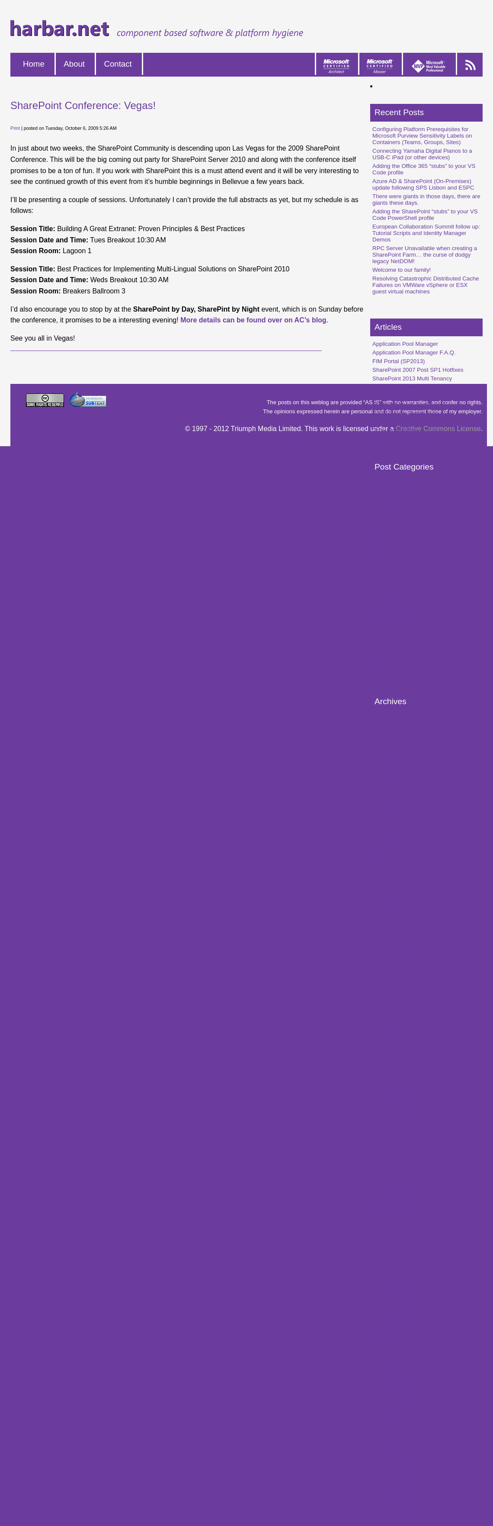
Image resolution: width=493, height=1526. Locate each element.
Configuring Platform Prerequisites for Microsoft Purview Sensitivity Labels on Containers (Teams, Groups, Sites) (422, 135)
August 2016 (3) (392, 830)
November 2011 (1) (397, 1021)
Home (34, 63)
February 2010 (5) (395, 1168)
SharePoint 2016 (393, 621)
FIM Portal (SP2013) (398, 361)
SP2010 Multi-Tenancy (401, 396)
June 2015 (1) (390, 856)
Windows (384, 544)
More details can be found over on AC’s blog (253, 320)
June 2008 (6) (390, 1333)
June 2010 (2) (390, 1133)
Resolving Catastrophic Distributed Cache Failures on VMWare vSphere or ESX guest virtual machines (425, 285)
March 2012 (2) (391, 1004)
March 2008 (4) (391, 1358)
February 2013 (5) (395, 943)
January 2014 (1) (394, 900)
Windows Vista (391, 483)
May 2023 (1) (389, 727)
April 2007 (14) (391, 1445)
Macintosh (385, 526)
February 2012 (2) (395, 1012)
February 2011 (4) (395, 1082)
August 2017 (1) (392, 796)
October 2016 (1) (394, 813)
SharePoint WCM (394, 509)
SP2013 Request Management (411, 422)
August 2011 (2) (392, 1038)
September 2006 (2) (398, 1506)
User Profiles (388, 561)
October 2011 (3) (394, 1030)
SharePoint (386, 492)
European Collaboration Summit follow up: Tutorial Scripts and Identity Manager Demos (426, 233)
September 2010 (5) (398, 1107)
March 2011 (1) (391, 1073)
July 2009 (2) (389, 1220)
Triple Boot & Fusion (398, 430)
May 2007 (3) (389, 1436)
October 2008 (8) (394, 1298)
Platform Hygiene (394, 500)
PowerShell (386, 665)
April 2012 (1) (389, 995)
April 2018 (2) (389, 779)
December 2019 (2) (397, 735)
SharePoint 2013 (393, 570)
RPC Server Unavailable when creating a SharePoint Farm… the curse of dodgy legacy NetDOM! (424, 254)
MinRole (383, 639)
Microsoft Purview (395, 673)
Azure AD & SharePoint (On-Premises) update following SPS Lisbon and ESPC (423, 184)
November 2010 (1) (397, 1090)
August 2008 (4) (392, 1315)
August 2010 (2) (392, 1116)
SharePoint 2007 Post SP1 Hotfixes (417, 370)
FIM (377, 578)
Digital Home (388, 535)
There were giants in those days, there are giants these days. (426, 199)
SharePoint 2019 (393, 647)
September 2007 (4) (398, 1402)
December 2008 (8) (397, 1281)
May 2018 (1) (389, 770)
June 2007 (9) (390, 1428)
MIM (378, 656)
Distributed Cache (395, 630)
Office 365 (385, 613)
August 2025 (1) (392, 718)
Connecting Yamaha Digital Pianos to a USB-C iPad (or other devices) (422, 154)
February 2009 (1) (395, 1263)
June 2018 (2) (390, 761)
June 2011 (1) (390, 1056)
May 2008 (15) (391, 1341)
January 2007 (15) (395, 1471)
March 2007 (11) (393, 1454)
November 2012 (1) (397, 952)
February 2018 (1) (395, 787)
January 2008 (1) (394, 1376)
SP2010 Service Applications (409, 404)
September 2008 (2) (398, 1307)
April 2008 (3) (389, 1350)
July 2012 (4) (389, 978)
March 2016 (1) (391, 848)
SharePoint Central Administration (415, 387)
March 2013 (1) (391, 934)
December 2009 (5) (397, 1185)
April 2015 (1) (389, 865)
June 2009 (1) (390, 1229)
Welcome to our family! (401, 270)
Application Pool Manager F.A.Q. (414, 352)
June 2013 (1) (390, 926)
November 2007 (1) (397, 1384)
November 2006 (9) (397, 1488)
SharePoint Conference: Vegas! (83, 105)
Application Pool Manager (405, 344)
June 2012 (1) (390, 986)
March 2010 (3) (391, 1159)
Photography (388, 587)
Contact (117, 63)
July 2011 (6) (389, 1047)
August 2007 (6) (392, 1410)
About (74, 63)
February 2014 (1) (395, 891)
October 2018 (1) (394, 744)
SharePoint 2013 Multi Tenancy (412, 378)
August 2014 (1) (392, 874)
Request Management (400, 595)
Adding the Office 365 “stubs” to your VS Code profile (423, 169)
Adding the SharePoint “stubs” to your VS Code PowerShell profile (425, 214)
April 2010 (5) (389, 1151)
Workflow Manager (396, 604)
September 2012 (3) (398, 960)
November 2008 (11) (398, 1289)
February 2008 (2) (395, 1367)
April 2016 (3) (389, 839)
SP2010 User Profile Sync (405, 413)
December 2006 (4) (397, 1480)
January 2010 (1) (394, 1177)
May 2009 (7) (389, 1237)
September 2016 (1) (398, 822)
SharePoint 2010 (393, 552)
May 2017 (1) (389, 805)
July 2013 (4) (389, 917)
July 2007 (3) (389, 1419)
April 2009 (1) (389, 1246)
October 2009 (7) (394, 1203)
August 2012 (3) (392, 969)
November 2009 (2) (397, 1194)
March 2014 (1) (391, 882)
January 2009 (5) (394, 1272)
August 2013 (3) (392, 908)
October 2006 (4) (394, 1497)
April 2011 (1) (389, 1064)
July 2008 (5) (389, 1324)
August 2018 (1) (392, 753)
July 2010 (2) (389, 1125)
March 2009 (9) (391, 1255)
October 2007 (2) (394, 1393)
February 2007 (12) (397, 1462)
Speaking (384, 518)
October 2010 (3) (394, 1099)
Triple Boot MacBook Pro (404, 439)
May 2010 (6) (389, 1142)
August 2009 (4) (392, 1211)
